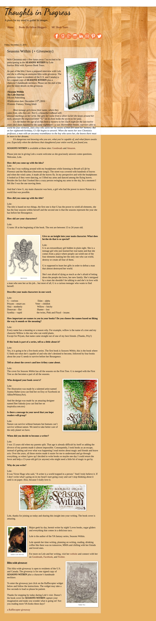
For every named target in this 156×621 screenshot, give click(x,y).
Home (10, 27)
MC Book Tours (60, 27)
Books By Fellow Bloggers (32, 27)
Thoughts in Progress (37, 12)
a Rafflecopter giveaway (18, 609)
